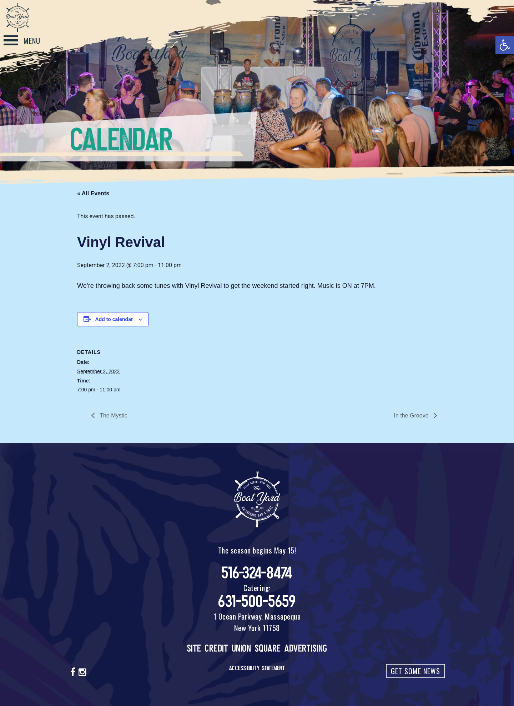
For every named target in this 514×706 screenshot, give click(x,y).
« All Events (93, 193)
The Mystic (112, 415)
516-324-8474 (257, 573)
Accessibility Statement (257, 668)
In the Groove (412, 415)
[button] (504, 45)
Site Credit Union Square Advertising (257, 648)
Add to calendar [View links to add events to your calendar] (114, 319)
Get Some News (415, 671)
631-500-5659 (257, 601)
